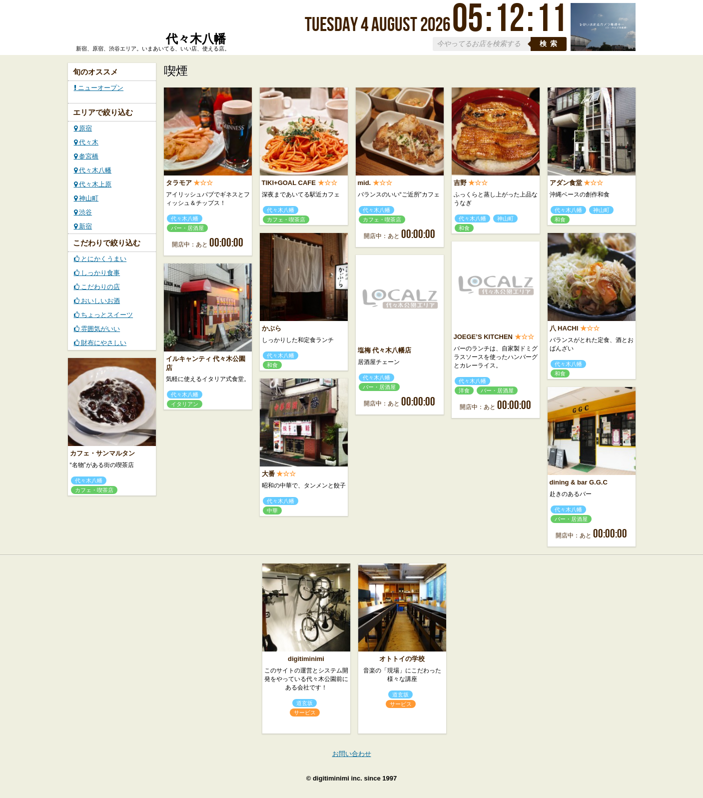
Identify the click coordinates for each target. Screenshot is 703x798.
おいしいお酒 (97, 300)
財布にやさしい (100, 342)
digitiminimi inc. (337, 778)
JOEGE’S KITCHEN (483, 336)
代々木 (86, 142)
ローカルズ (151, 26)
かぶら (271, 328)
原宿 (83, 128)
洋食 (464, 391)
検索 (550, 44)
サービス (305, 713)
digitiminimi (306, 658)
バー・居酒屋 (187, 228)
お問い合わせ (351, 754)
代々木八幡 (93, 170)
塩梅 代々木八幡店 (385, 350)
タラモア (179, 182)
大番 (268, 474)
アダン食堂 (566, 182)
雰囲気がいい (97, 328)
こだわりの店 (97, 286)
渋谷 (83, 212)
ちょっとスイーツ (103, 314)
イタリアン (184, 404)
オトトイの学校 (402, 658)
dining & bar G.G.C (579, 482)
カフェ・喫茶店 (286, 219)
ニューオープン (99, 88)
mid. (364, 182)
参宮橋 (86, 156)
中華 (272, 511)
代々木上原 (93, 184)
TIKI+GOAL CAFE (289, 182)
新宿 (83, 226)
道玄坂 (304, 703)
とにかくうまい (100, 258)
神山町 (86, 198)
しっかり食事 (97, 272)
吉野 (460, 182)
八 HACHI (564, 328)
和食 (464, 228)
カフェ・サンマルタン (102, 453)
